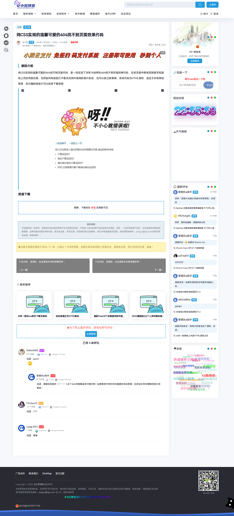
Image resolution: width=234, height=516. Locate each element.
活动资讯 (126, 13)
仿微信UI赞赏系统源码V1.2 (188, 292)
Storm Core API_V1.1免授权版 (190, 248)
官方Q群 (60, 473)
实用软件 (63, 13)
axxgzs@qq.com (47, 492)
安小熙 (28, 42)
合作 (212, 4)
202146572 (68, 492)
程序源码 (30, 13)
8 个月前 (30, 354)
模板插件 (95, 13)
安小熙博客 (38, 484)
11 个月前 (31, 407)
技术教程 (80, 13)
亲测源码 (46, 13)
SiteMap (47, 473)
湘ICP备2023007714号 (28, 506)
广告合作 (20, 473)
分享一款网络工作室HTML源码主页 (192, 336)
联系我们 (33, 473)
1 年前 (29, 430)
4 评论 (54, 42)
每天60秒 (110, 13)
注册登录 (91, 334)
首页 (15, 13)
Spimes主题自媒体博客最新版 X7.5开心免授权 (197, 208)
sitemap (20, 501)
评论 (93, 207)
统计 (204, 13)
